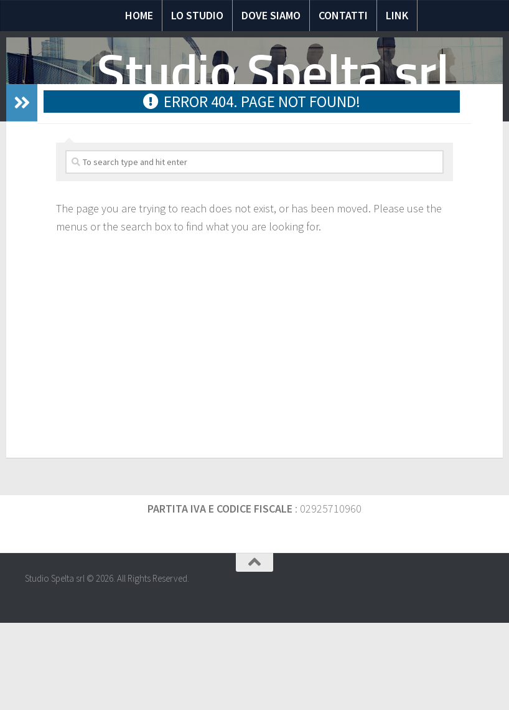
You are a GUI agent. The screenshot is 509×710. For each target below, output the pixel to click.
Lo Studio (197, 15)
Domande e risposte (241, 161)
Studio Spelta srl (273, 72)
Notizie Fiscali (148, 161)
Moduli (318, 161)
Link (397, 15)
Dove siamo (271, 15)
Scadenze (373, 161)
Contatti (343, 15)
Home (139, 15)
